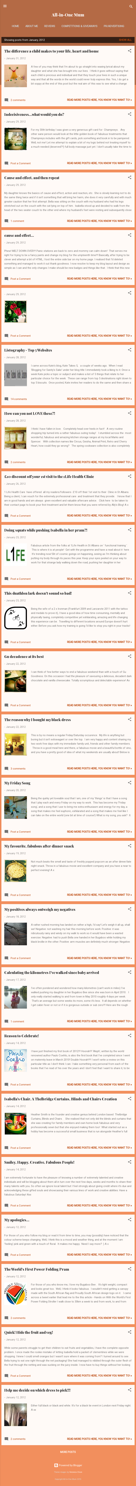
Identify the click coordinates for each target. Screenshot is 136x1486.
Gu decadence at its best (24, 656)
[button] (130, 51)
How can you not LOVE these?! (29, 413)
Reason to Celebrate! (21, 1035)
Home (15, 26)
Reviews (49, 26)
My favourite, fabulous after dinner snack (39, 846)
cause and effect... (19, 235)
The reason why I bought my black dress (37, 719)
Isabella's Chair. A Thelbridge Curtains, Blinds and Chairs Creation (60, 1098)
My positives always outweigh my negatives (39, 909)
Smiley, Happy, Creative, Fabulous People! (39, 1162)
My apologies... (16, 1219)
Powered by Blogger (68, 1465)
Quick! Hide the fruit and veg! (28, 1332)
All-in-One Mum (68, 15)
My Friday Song (17, 782)
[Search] (131, 7)
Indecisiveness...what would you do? (34, 114)
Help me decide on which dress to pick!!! (37, 1390)
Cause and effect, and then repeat (31, 177)
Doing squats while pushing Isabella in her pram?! (45, 530)
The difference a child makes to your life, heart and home (51, 51)
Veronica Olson (75, 1472)
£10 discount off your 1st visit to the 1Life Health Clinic (49, 476)
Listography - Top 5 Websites (28, 350)
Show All (125, 40)
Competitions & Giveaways (79, 26)
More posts (68, 1452)
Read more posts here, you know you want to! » (99, 99)
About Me (31, 26)
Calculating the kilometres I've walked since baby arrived (51, 972)
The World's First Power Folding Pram (36, 1269)
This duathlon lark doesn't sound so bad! (38, 593)
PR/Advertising (114, 26)
